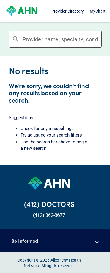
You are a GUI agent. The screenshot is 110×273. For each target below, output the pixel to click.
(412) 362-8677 (49, 215)
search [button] (16, 39)
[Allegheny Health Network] (21, 10)
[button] (55, 241)
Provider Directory (67, 11)
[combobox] (60, 39)
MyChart (98, 11)
